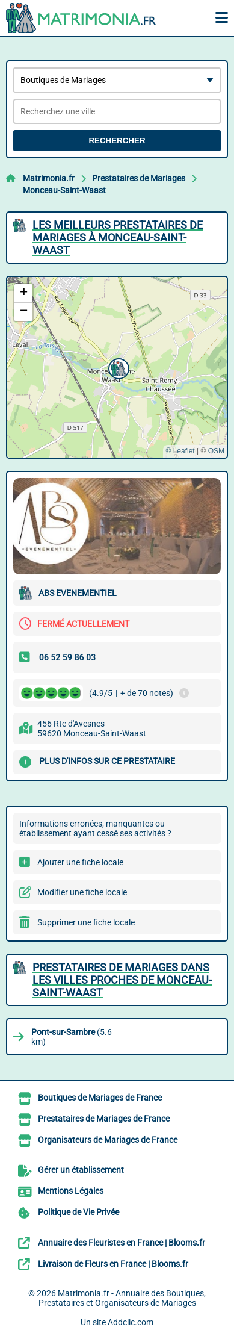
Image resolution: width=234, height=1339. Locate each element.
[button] (117, 367)
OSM (216, 451)
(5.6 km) (71, 1036)
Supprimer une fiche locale (86, 922)
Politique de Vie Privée (78, 1212)
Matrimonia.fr (49, 178)
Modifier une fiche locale (82, 892)
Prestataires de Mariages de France (104, 1118)
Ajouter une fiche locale (80, 862)
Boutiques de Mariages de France (100, 1097)
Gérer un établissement (81, 1170)
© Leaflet (179, 451)
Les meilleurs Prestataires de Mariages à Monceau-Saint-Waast (117, 237)
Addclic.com (130, 1322)
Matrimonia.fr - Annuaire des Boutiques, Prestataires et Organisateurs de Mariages (122, 1298)
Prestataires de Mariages (138, 178)
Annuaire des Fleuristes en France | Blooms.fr (121, 1242)
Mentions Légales (70, 1191)
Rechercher (116, 140)
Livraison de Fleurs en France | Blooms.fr (113, 1264)
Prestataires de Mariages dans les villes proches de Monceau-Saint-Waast (122, 980)
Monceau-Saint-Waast (64, 190)
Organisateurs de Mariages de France (107, 1140)
